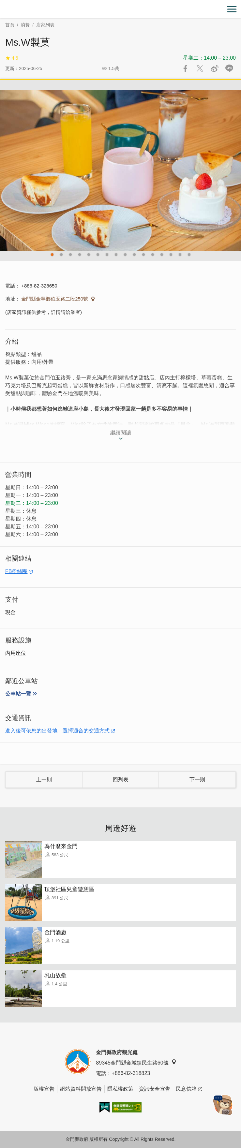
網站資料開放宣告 (81, 1089)
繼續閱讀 (120, 432)
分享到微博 (214, 68)
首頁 (9, 24)
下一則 (197, 779)
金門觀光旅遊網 (121, 9)
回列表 (120, 779)
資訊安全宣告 (154, 1089)
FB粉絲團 (16, 571)
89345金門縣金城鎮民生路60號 (136, 1062)
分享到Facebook (185, 68)
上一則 (44, 779)
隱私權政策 (120, 1089)
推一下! (199, 68)
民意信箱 (189, 1089)
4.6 (11, 58)
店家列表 (45, 24)
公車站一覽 (18, 694)
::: (2, 4)
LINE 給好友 (229, 68)
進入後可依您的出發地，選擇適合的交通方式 (57, 730)
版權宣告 (44, 1089)
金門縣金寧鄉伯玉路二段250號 (55, 299)
